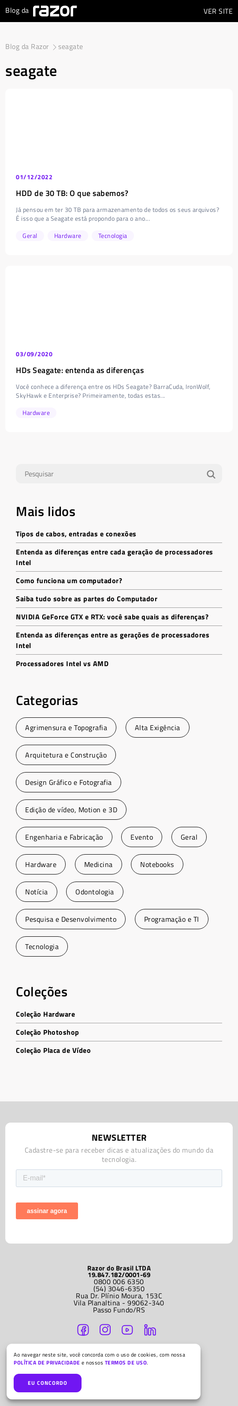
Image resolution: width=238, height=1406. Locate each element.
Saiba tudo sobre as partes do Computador (86, 598)
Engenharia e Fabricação (64, 837)
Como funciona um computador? (69, 580)
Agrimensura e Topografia (66, 727)
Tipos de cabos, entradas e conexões (76, 533)
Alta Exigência (157, 727)
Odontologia (94, 891)
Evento (141, 837)
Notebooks (157, 864)
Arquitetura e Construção (66, 755)
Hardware (40, 864)
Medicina (98, 864)
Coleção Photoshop (47, 1032)
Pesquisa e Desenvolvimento (70, 919)
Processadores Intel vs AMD (62, 663)
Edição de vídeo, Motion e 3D (71, 809)
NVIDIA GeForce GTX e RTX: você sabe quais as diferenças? (112, 616)
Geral (189, 837)
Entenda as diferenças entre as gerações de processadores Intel (112, 640)
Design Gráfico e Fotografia (68, 782)
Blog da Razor (27, 46)
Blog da (41, 11)
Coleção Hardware (45, 1014)
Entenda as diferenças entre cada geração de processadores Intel (114, 557)
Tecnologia (42, 946)
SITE (218, 11)
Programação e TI (171, 919)
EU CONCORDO (47, 1383)
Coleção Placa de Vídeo (53, 1050)
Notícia (36, 891)
